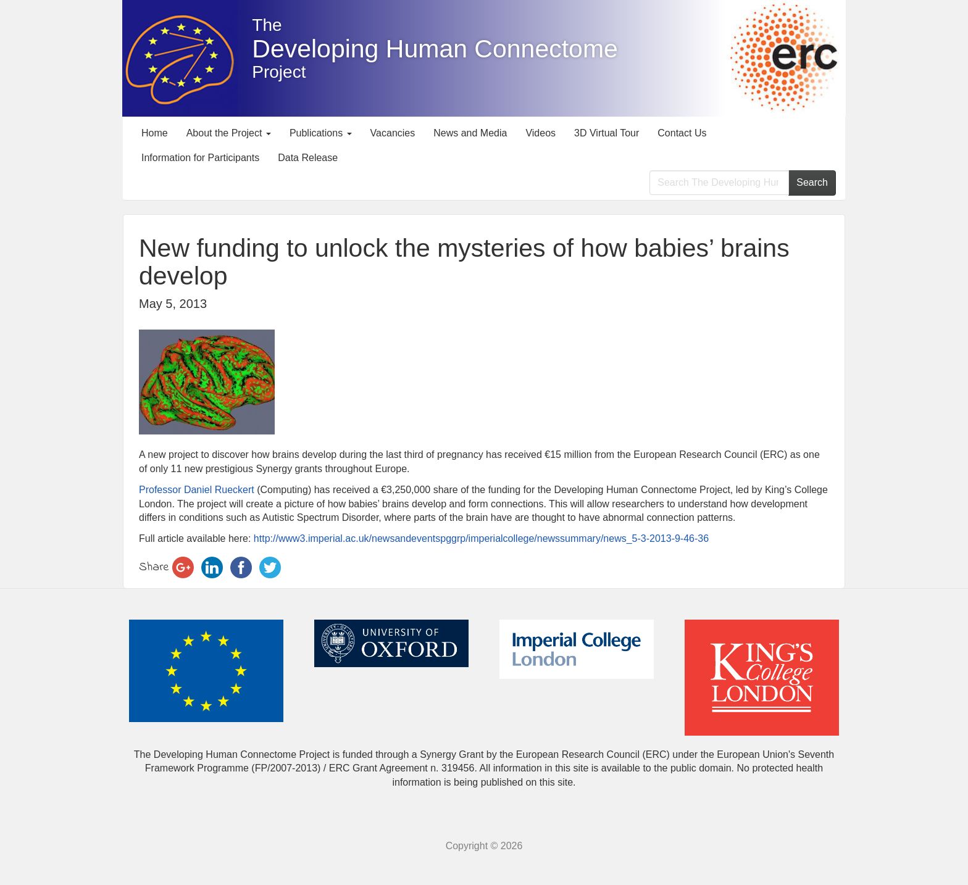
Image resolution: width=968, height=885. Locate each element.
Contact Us (681, 133)
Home (154, 133)
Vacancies (392, 133)
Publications (321, 133)
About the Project (228, 133)
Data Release (308, 157)
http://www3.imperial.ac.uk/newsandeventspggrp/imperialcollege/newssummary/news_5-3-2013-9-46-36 (480, 538)
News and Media (470, 133)
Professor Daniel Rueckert (198, 489)
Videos (540, 133)
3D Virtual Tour (606, 133)
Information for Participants (200, 157)
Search (812, 182)
